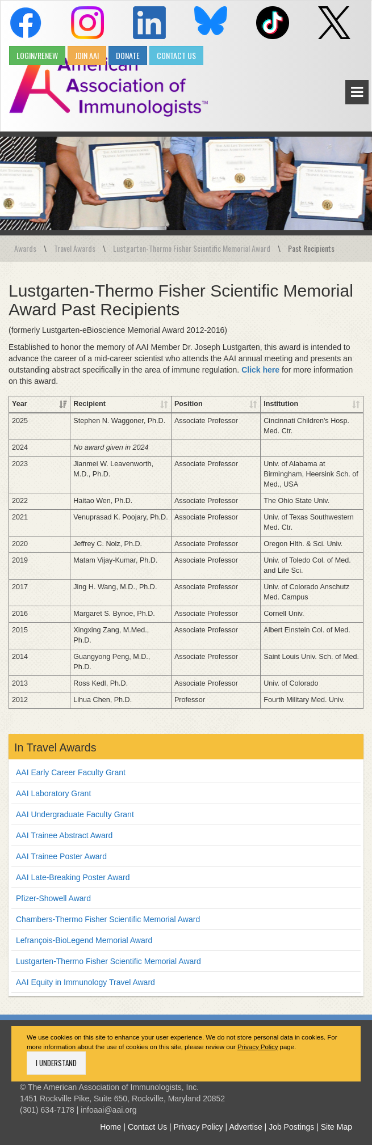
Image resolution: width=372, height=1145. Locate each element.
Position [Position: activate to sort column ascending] (154, 404)
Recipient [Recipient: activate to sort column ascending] (58, 404)
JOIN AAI (87, 55)
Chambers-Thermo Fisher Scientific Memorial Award (108, 909)
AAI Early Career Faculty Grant (71, 762)
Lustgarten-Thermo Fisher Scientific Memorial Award (191, 248)
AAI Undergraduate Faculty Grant (75, 804)
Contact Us (147, 1116)
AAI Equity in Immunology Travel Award (85, 972)
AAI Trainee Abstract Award (64, 825)
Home (110, 1116)
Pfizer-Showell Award (53, 888)
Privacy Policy (257, 1036)
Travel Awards (74, 248)
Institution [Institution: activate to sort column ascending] (254, 404)
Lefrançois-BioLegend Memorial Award (84, 930)
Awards (25, 248)
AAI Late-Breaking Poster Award (73, 867)
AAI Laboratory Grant (53, 783)
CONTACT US (176, 55)
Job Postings (291, 1116)
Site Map (336, 1116)
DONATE (128, 55)
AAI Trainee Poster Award (61, 846)
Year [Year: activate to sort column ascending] (19, 404)
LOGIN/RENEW (37, 55)
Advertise (245, 1116)
